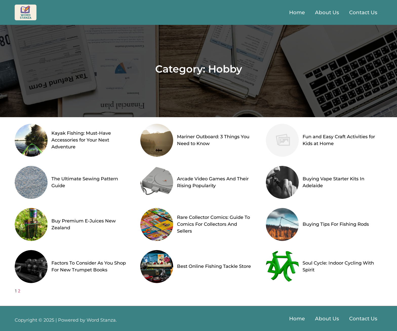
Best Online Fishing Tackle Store (214, 266)
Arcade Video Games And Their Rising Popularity (213, 182)
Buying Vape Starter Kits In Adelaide (333, 182)
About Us (327, 12)
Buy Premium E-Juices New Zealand (83, 224)
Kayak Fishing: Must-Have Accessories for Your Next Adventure (81, 140)
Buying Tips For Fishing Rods (336, 224)
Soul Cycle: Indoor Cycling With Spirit (338, 266)
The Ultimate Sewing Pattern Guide (84, 182)
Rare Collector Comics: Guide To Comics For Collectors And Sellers (213, 224)
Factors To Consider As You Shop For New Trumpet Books (88, 266)
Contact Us (363, 12)
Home (297, 12)
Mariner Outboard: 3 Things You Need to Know (213, 140)
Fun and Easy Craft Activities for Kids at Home (339, 140)
